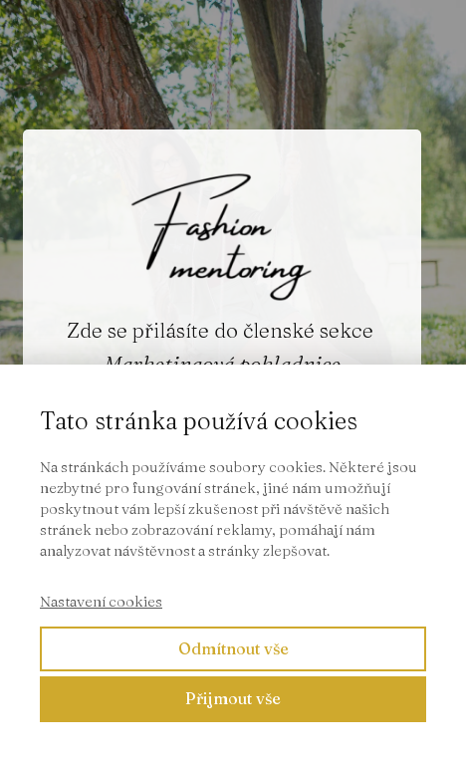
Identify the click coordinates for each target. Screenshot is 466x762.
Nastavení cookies (101, 601)
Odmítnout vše (233, 648)
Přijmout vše (233, 698)
